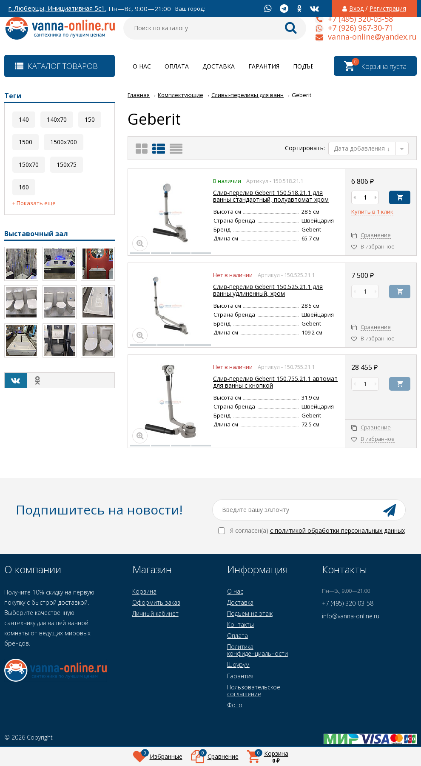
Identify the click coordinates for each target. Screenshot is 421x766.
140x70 (57, 119)
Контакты (240, 624)
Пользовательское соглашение (253, 690)
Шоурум (238, 664)
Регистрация (388, 8)
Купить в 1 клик (372, 212)
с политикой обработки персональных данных (337, 530)
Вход (356, 8)
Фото (234, 705)
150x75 (67, 164)
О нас (142, 66)
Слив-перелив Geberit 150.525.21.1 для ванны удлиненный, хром (268, 290)
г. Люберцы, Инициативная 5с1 (57, 8)
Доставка (218, 66)
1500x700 (63, 142)
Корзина (144, 591)
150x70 (29, 164)
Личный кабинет (155, 613)
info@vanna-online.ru (350, 616)
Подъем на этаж (250, 613)
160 (24, 187)
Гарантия (263, 66)
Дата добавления (362, 148)
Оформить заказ (156, 602)
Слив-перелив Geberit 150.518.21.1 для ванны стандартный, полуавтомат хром (271, 196)
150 (90, 119)
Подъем (306, 66)
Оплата (177, 66)
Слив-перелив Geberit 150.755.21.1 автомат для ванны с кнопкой (275, 381)
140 (24, 119)
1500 (25, 142)
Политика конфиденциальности (257, 650)
